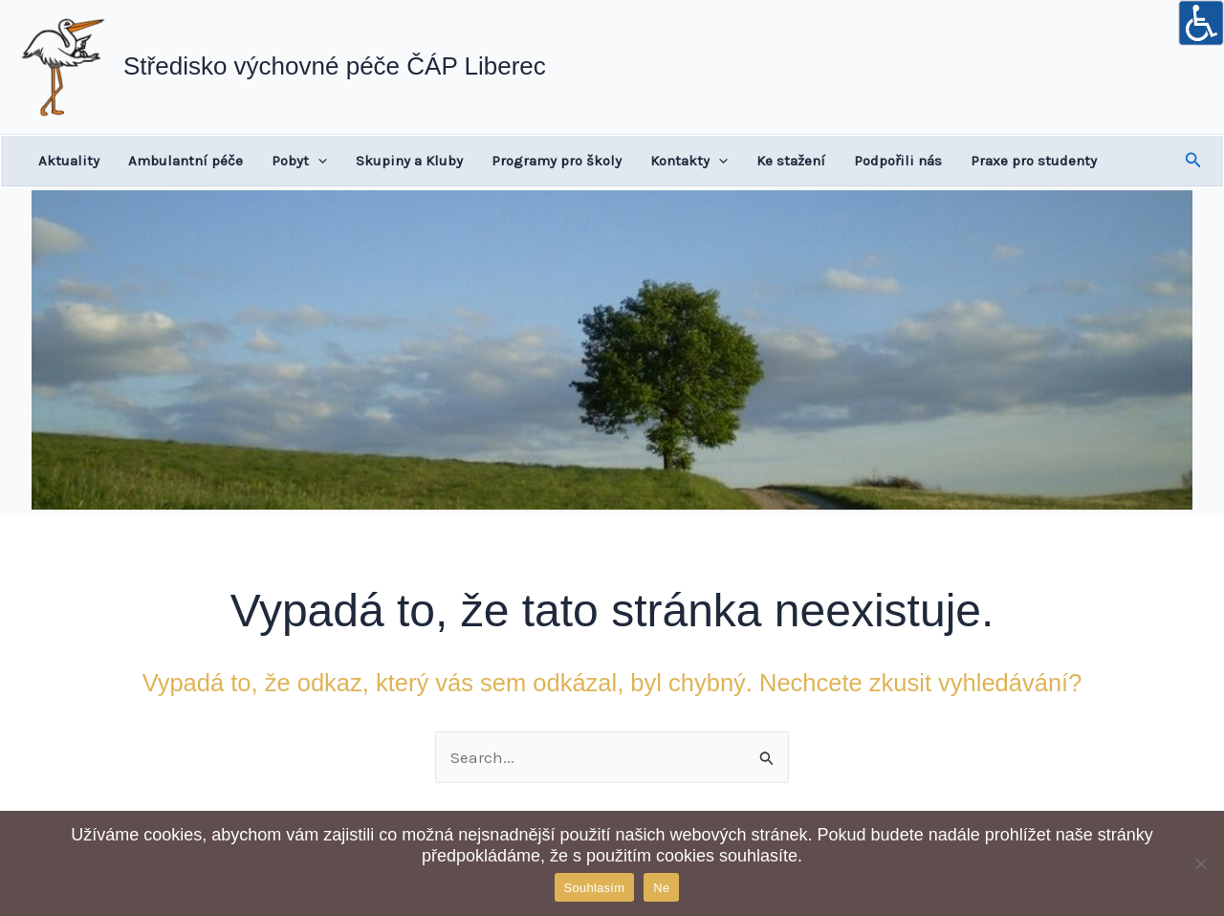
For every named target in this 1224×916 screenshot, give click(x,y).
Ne (661, 888)
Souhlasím (594, 888)
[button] (1193, 160)
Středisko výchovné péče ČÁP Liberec (334, 66)
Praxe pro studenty (1034, 160)
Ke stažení (790, 160)
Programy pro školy (557, 160)
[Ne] (1200, 863)
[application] (318, 161)
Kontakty (689, 161)
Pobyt (299, 161)
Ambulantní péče (185, 160)
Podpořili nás (898, 160)
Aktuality (68, 160)
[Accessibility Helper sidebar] (1201, 23)
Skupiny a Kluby (409, 160)
